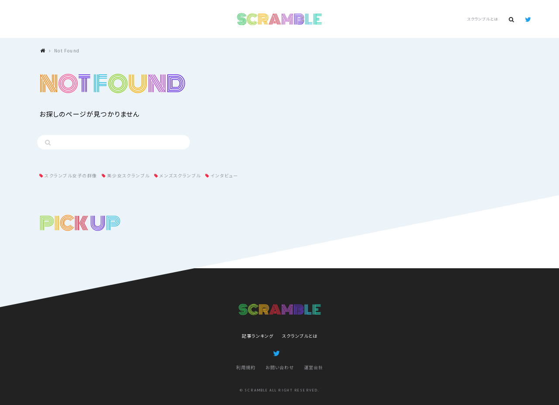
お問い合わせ (280, 367)
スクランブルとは (482, 19)
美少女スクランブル (128, 175)
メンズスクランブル (180, 175)
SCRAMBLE (279, 19)
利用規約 (245, 367)
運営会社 (313, 367)
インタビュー (224, 175)
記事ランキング (257, 335)
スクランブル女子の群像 (71, 175)
